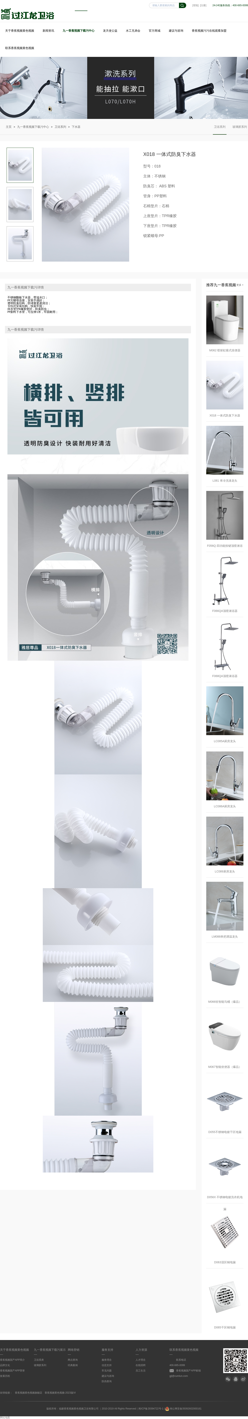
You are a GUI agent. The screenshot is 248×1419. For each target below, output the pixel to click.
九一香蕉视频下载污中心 (78, 30)
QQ (235, 1379)
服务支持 (107, 1349)
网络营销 (73, 1349)
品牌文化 (5, 1365)
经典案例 (73, 1365)
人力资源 (141, 1349)
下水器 (76, 126)
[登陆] (195, 5)
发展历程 (5, 1376)
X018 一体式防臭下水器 (225, 415)
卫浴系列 (60, 126)
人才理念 (140, 1359)
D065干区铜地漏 (224, 1327)
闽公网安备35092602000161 (183, 1408)
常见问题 (107, 1370)
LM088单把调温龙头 (225, 936)
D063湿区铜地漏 (224, 1262)
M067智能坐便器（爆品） (224, 1066)
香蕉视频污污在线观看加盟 (209, 30)
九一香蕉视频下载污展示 (50, 1349)
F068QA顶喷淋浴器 (224, 676)
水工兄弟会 (133, 30)
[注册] (203, 5)
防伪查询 (107, 1381)
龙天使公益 (110, 30)
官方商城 (154, 30)
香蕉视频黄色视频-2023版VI (60, 1392)
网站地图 (5, 1417)
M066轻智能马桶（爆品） (224, 1001)
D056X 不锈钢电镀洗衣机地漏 (225, 1199)
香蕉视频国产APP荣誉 (12, 1370)
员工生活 (140, 1370)
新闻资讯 (48, 30)
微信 (228, 1379)
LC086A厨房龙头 (225, 806)
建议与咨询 (176, 30)
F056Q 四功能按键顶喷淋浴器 (225, 548)
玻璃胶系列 (239, 130)
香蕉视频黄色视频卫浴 (28, 13)
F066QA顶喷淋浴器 (224, 611)
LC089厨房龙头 (225, 871)
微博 (243, 1379)
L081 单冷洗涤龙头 (224, 480)
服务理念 (107, 1359)
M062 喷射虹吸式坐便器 (225, 350)
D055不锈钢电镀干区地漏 (224, 1132)
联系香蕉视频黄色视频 (19, 48)
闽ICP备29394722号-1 (150, 1408)
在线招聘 (140, 1365)
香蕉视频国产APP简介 (12, 1359)
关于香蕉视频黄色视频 (19, 30)
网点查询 (73, 1359)
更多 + (239, 285)
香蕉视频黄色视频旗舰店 (28, 1392)
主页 (9, 126)
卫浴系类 (39, 1359)
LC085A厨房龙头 (225, 741)
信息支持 (107, 1365)
